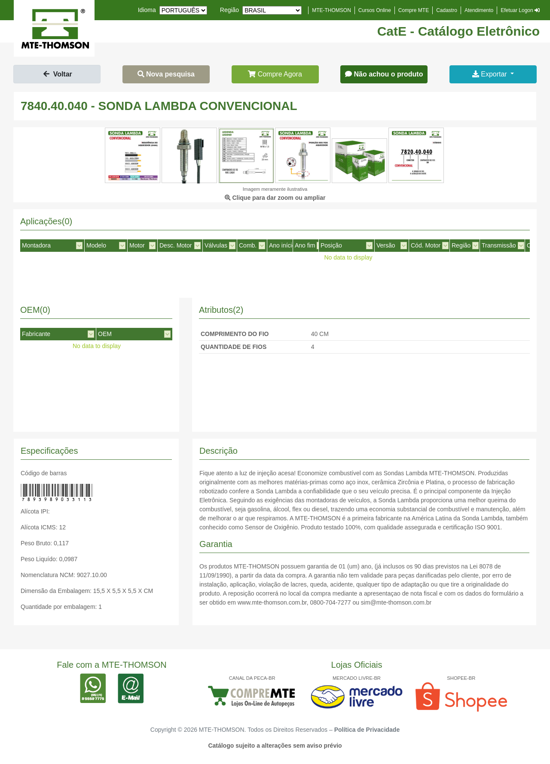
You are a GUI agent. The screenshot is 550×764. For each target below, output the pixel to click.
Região (229, 9)
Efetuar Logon (520, 10)
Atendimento (478, 10)
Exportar (490, 74)
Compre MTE (413, 10)
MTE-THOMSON (331, 10)
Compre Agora (275, 74)
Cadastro (446, 10)
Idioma (147, 9)
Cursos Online (374, 10)
